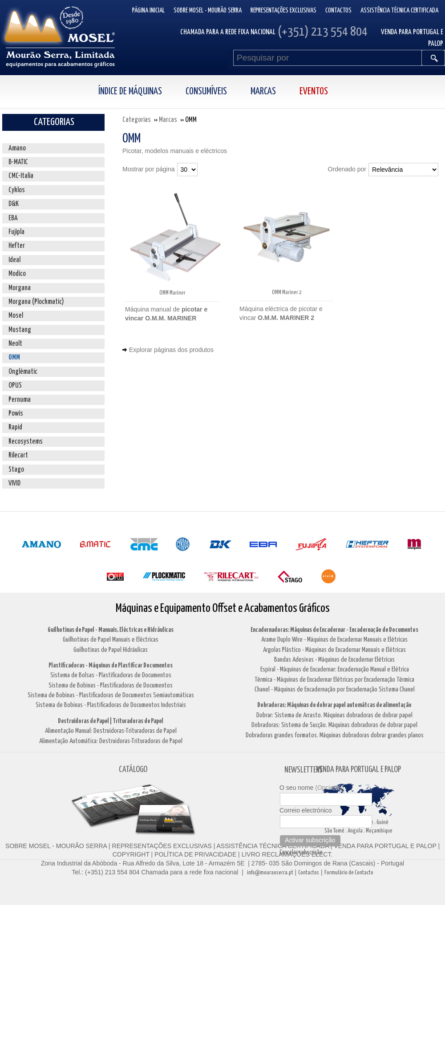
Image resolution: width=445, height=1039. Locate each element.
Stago (16, 469)
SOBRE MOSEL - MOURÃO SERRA (56, 845)
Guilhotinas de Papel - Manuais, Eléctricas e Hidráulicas (111, 630)
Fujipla (16, 232)
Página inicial (148, 10)
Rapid (15, 427)
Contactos (338, 10)
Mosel (15, 315)
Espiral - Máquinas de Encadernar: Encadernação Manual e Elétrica (334, 669)
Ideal (14, 260)
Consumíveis (206, 92)
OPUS (15, 385)
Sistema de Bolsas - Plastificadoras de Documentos (110, 675)
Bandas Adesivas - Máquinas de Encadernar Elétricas (334, 659)
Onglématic (22, 371)
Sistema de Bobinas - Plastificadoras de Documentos (111, 685)
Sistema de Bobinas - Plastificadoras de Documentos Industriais (111, 705)
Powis (15, 413)
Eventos (313, 92)
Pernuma (19, 399)
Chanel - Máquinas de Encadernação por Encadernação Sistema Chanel (335, 689)
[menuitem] (139, 92)
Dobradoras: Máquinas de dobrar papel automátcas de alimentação (334, 705)
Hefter (16, 246)
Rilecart (18, 455)
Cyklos (16, 190)
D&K (13, 204)
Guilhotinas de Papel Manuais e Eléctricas (110, 639)
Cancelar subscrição (301, 852)
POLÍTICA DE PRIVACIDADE (194, 854)
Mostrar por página (148, 169)
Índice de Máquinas (130, 92)
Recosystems (25, 441)
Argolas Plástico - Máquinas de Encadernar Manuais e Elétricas (334, 650)
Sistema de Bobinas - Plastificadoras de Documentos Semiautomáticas (111, 695)
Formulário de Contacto (348, 873)
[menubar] (222, 92)
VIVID (14, 483)
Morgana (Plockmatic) (36, 302)
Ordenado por (347, 169)
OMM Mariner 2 (287, 292)
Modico (17, 274)
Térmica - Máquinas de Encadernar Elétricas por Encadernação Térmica (334, 679)
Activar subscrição (310, 840)
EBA (13, 218)
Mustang (19, 330)
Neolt (15, 343)
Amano (17, 148)
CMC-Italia (20, 176)
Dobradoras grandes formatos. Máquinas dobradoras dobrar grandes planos (335, 735)
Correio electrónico (305, 810)
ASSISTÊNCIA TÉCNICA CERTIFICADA (273, 845)
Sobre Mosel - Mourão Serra (208, 10)
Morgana (19, 288)
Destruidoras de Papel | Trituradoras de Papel (110, 721)
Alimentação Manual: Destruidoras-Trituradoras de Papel (111, 731)
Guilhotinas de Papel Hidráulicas (110, 650)
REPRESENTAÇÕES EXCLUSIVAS (162, 845)
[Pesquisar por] (327, 57)
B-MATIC (18, 162)
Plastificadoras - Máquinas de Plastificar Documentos (111, 665)
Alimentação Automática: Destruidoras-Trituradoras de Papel (110, 741)
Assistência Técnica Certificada (399, 10)
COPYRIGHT (131, 854)
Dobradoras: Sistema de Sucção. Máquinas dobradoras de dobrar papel (334, 725)
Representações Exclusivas (283, 10)
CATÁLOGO (133, 769)
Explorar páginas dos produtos (171, 349)
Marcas (263, 92)
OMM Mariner (172, 293)
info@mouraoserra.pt (270, 873)
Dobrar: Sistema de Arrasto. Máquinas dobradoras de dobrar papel (334, 715)
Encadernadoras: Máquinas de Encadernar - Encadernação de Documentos (334, 630)
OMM (14, 357)
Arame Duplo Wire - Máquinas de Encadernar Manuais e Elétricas (334, 639)
